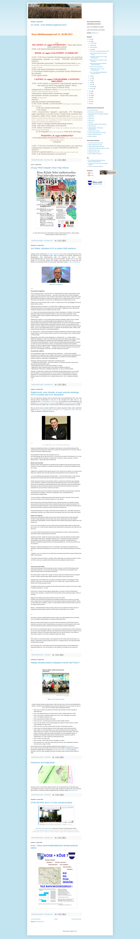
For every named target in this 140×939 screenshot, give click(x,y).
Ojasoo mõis (91, 120)
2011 (90, 91)
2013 (90, 39)
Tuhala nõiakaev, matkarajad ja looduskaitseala (95, 128)
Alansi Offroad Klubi (93, 110)
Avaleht (56, 919)
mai (91, 80)
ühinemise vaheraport (73, 262)
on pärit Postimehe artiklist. (57, 699)
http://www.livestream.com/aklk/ (61, 749)
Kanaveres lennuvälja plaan (43, 762)
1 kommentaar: (47, 654)
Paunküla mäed (92, 126)
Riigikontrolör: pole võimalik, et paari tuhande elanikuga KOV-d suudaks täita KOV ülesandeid (55, 393)
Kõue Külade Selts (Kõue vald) (95, 142)
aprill (91, 82)
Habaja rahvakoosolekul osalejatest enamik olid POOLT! (55, 663)
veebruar (92, 86)
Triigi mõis (90, 122)
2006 (90, 101)
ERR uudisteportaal (57, 284)
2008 (90, 97)
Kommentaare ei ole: (48, 159)
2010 (90, 93)
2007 (90, 99)
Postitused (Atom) (39, 921)
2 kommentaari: (47, 757)
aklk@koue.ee (95, 33)
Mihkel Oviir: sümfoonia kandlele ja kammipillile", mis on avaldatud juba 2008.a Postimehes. (58, 409)
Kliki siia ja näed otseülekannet (44, 828)
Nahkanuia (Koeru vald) (94, 150)
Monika (92, 175)
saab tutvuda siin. (73, 790)
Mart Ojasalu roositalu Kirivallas (95, 112)
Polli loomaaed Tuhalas (93, 131)
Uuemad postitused (35, 919)
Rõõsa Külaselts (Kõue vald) (95, 144)
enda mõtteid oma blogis (70, 403)
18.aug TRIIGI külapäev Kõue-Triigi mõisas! (50, 168)
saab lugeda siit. (70, 746)
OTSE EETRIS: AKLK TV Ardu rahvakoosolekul (51, 802)
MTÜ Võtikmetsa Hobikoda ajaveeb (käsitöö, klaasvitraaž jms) (96, 161)
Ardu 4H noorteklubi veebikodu (95, 166)
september (92, 47)
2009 (90, 95)
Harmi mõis (91, 118)
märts (91, 84)
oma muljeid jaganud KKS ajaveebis (46, 403)
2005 (90, 103)
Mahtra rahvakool (92, 136)
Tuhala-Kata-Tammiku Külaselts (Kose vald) (98, 148)
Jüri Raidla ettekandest (53, 254)
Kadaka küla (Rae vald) (93, 152)
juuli (91, 76)
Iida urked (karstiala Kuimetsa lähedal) (97, 124)
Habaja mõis (91, 117)
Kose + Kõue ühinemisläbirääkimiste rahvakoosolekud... (98, 73)
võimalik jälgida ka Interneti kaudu (50, 401)
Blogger (75, 931)
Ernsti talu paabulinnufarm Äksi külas (97, 132)
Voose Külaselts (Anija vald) (95, 153)
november (92, 43)
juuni (91, 78)
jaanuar (92, 88)
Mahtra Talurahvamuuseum (94, 134)
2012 (90, 41)
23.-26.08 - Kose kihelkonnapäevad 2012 (49, 25)
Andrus (91, 173)
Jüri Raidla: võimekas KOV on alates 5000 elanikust (53, 248)
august (91, 49)
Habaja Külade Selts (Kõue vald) (96, 146)
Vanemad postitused (76, 919)
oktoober (92, 45)
